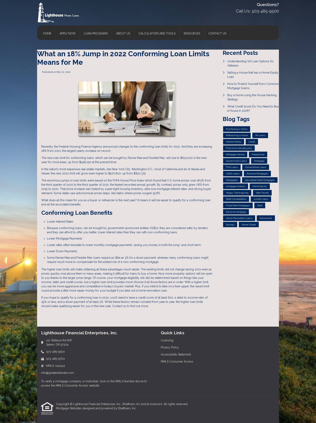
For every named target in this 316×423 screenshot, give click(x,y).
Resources (192, 33)
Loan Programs (96, 33)
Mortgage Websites (69, 408)
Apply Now (68, 33)
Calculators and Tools (157, 33)
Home (47, 33)
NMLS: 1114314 (55, 365)
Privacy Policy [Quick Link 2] (170, 347)
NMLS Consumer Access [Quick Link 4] (177, 361)
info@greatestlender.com (57, 372)
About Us (123, 33)
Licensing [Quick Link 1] (167, 340)
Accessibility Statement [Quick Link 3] (176, 354)
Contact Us (217, 33)
